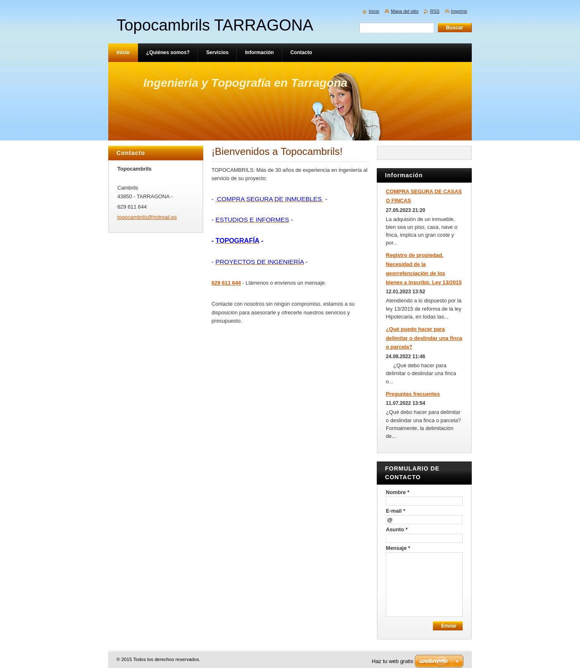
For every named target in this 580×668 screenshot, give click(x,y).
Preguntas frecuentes (413, 394)
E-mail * (395, 511)
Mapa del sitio (404, 11)
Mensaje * (398, 548)
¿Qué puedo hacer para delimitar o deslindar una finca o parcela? (424, 338)
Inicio (374, 11)
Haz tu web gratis (392, 661)
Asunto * (397, 529)
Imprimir (459, 11)
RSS (434, 11)
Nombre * (397, 492)
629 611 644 (226, 283)
